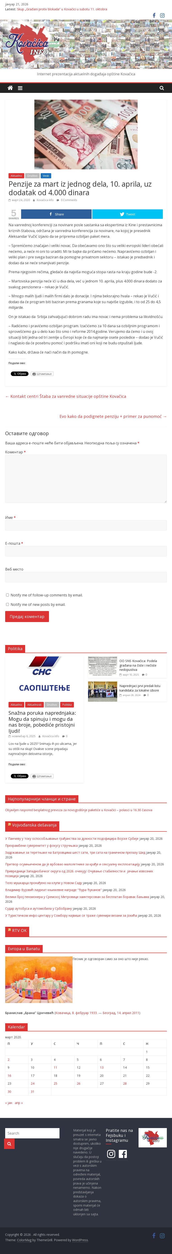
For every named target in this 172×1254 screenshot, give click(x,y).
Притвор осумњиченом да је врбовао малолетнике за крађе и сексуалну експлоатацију (72, 864)
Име (10, 517)
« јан (8, 1103)
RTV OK (19, 930)
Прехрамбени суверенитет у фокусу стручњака (41, 845)
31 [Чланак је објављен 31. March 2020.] (32, 1091)
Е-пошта (14, 543)
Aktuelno (16, 176)
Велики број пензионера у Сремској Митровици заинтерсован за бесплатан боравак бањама (77, 897)
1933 (93, 1013)
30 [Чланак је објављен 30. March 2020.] (9, 1091)
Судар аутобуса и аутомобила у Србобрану (38, 908)
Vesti (46, 176)
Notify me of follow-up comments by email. (47, 595)
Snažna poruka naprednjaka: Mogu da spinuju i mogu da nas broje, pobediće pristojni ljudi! (42, 721)
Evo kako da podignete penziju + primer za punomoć (113, 416)
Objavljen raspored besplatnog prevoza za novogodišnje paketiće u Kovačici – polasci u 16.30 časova (78, 810)
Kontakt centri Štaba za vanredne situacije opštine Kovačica (65, 396)
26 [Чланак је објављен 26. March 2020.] (78, 1083)
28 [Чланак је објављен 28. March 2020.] (125, 1083)
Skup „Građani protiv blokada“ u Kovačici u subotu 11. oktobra (62, 9)
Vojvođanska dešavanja (34, 825)
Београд (109, 1013)
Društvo (32, 176)
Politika (67, 705)
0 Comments (67, 200)
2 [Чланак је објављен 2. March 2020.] (8, 1059)
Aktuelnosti (34, 705)
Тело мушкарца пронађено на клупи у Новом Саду (43, 883)
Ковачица (62, 1013)
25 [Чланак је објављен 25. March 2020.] (55, 1083)
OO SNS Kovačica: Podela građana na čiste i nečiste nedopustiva (138, 665)
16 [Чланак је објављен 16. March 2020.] (9, 1075)
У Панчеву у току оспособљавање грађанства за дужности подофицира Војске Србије (72, 838)
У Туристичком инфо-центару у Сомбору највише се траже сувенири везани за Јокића (71, 915)
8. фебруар (80, 1013)
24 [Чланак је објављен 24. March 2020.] (32, 1083)
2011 (135, 1013)
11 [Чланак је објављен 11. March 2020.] (55, 1067)
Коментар (15, 452)
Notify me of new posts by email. (38, 604)
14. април (124, 1013)
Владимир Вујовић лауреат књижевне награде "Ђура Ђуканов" (53, 890)
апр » (19, 1103)
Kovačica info (45, 200)
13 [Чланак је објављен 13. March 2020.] (102, 1067)
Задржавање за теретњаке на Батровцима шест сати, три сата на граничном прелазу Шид (75, 852)
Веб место (14, 569)
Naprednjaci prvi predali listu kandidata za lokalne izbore (139, 688)
